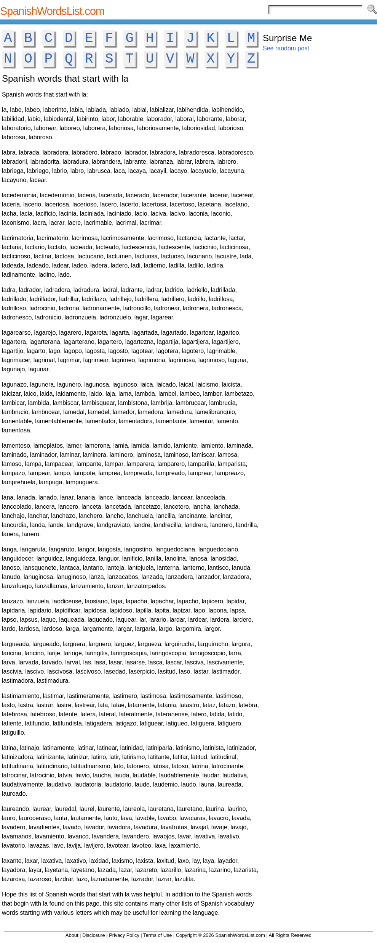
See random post (286, 48)
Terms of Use (157, 935)
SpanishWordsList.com (52, 11)
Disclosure (93, 935)
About (71, 935)
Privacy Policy (124, 935)
